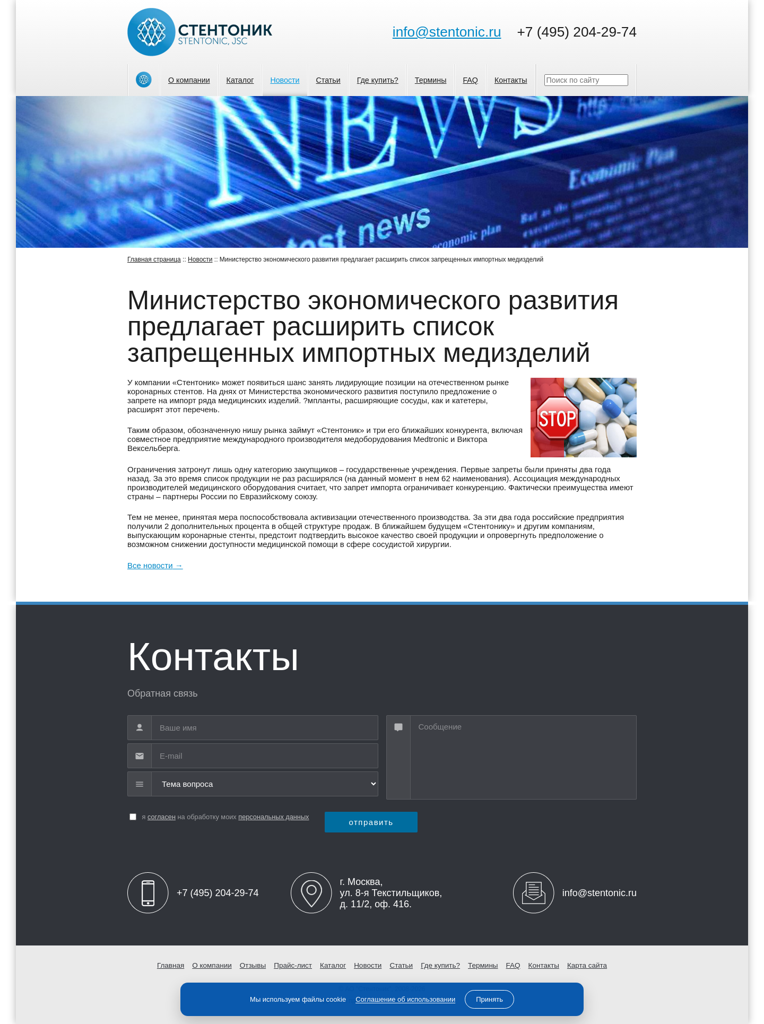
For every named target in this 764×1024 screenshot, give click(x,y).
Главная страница (154, 259)
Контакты (510, 80)
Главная (170, 965)
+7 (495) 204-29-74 (577, 32)
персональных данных (273, 817)
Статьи (328, 80)
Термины (431, 80)
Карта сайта (587, 965)
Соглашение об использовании (405, 999)
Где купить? (377, 80)
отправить (371, 822)
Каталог (240, 80)
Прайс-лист (293, 965)
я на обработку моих (225, 817)
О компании (189, 80)
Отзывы (253, 965)
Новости (284, 80)
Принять (489, 999)
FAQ (470, 80)
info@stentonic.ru (447, 32)
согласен (161, 817)
